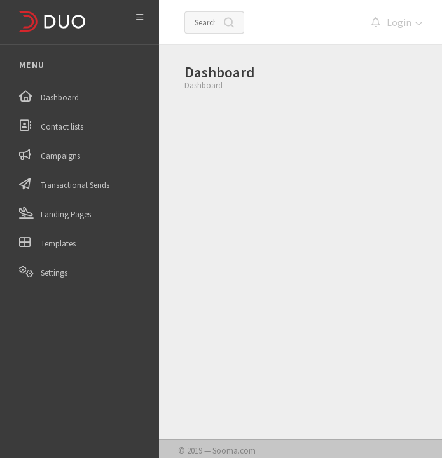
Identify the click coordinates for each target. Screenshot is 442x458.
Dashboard (60, 97)
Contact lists (62, 126)
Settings (54, 272)
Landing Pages (66, 214)
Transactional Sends (75, 185)
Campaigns (60, 156)
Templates (58, 243)
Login (399, 23)
